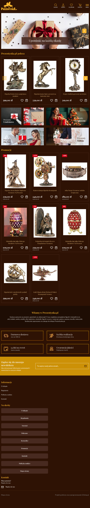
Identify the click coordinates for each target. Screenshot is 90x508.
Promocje (24, 448)
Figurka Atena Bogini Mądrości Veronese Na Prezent (15, 191)
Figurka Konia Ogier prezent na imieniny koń (45, 95)
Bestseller (24, 441)
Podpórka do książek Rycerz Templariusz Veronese (45, 242)
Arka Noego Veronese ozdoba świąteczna (74, 191)
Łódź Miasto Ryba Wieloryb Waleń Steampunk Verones (45, 293)
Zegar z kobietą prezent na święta (74, 94)
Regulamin (4, 390)
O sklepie (4, 386)
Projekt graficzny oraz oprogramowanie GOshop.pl (72, 495)
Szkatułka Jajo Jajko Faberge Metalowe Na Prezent (15, 242)
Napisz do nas (10, 487)
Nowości (25, 426)
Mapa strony (24, 471)
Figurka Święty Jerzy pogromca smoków (15, 95)
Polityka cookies (6, 395)
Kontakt (4, 399)
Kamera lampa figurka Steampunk (45, 190)
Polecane (24, 433)
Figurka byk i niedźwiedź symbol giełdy (15, 293)
